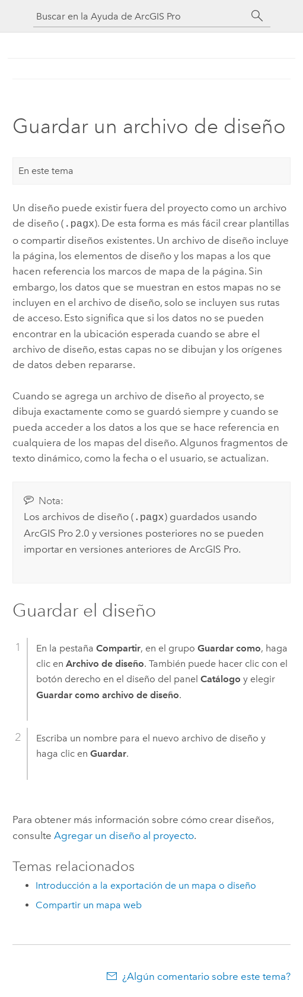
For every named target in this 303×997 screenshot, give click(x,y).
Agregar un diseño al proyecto (124, 833)
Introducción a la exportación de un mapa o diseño (146, 883)
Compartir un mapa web (89, 902)
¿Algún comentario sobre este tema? (206, 974)
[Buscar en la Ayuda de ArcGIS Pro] (140, 16)
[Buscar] (257, 16)
